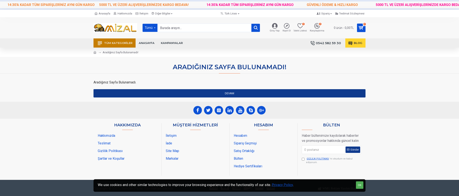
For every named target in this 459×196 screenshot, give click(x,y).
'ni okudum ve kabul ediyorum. (327, 160)
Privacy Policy (282, 185)
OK (359, 185)
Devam (229, 93)
